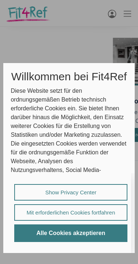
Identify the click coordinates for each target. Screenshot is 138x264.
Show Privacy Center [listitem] (70, 192)
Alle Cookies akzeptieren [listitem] (71, 233)
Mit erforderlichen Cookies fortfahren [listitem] (71, 212)
